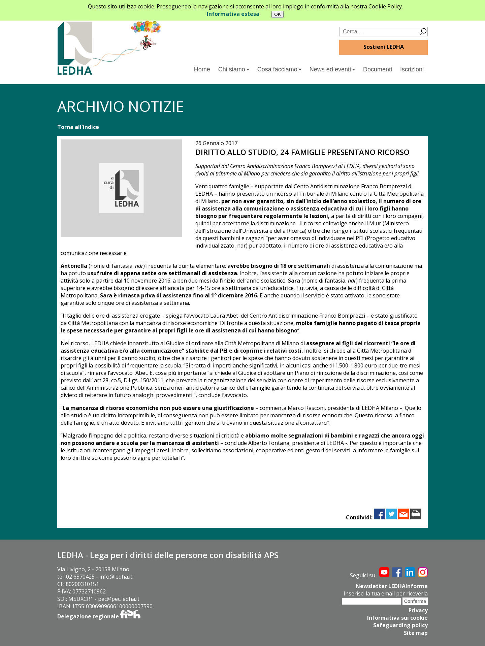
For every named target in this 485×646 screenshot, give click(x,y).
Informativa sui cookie (397, 617)
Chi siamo (233, 69)
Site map (415, 632)
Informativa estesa (233, 14)
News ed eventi (332, 69)
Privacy (418, 610)
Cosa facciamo (279, 69)
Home (202, 69)
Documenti (377, 69)
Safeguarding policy (400, 625)
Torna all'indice (78, 127)
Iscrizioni (412, 69)
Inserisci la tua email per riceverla (386, 593)
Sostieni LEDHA (383, 47)
